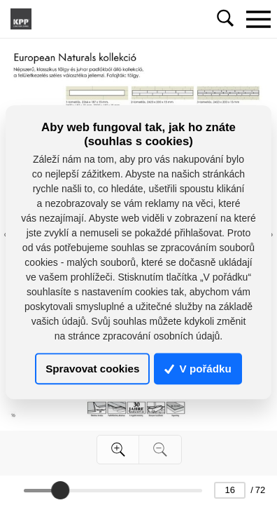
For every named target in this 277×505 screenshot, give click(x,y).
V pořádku (198, 369)
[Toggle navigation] (258, 19)
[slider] (60, 490)
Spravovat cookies (92, 369)
